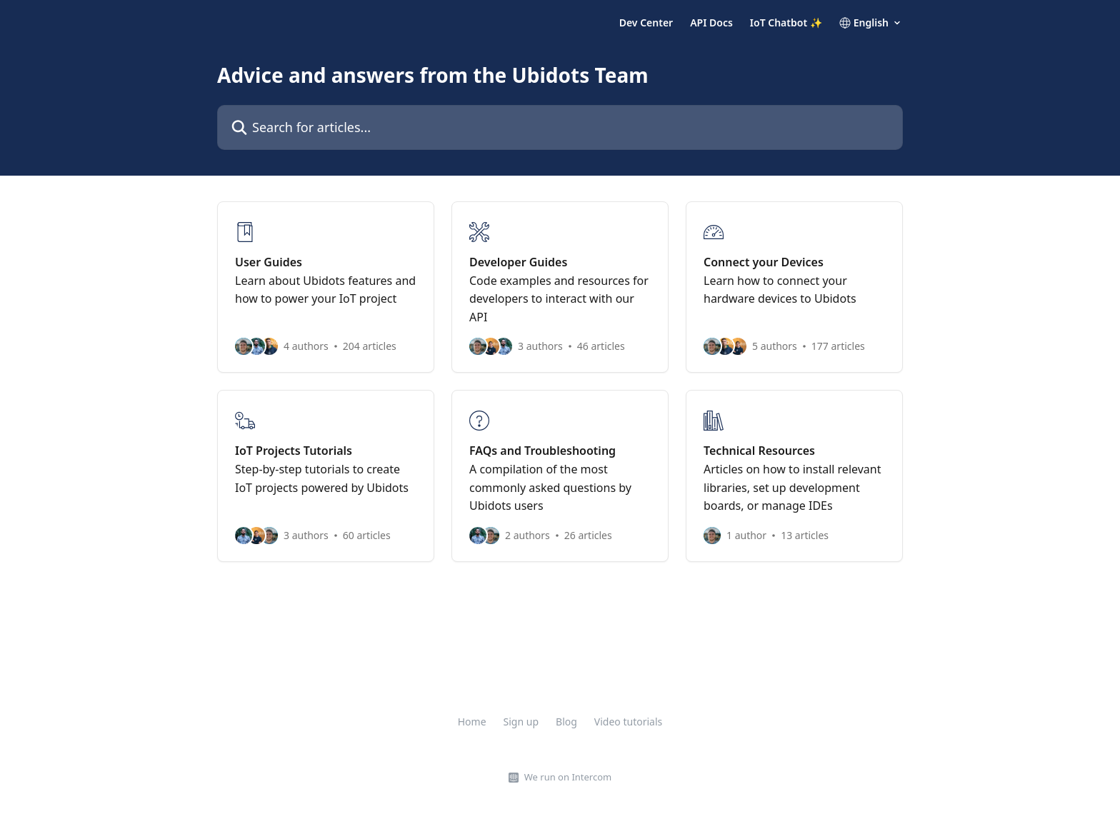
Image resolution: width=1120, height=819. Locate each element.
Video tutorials (628, 721)
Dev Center (646, 23)
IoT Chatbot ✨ (786, 23)
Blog (566, 721)
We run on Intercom (567, 776)
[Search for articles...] (560, 127)
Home (472, 721)
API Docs (711, 23)
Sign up (521, 721)
